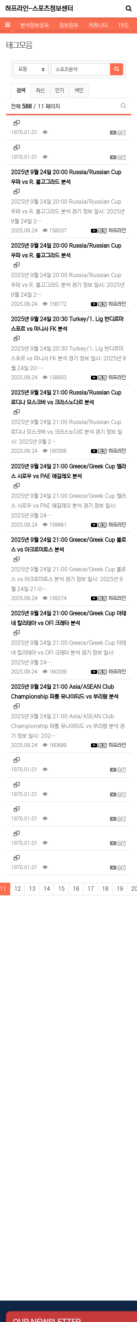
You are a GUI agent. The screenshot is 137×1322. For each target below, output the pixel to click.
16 (76, 889)
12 (17, 889)
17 (90, 889)
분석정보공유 (34, 25)
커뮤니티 (97, 25)
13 (32, 889)
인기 (59, 90)
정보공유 (68, 25)
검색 (20, 90)
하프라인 (117, 230)
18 (105, 889)
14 (46, 889)
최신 (40, 90)
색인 (79, 90)
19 (120, 889)
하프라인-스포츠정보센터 (39, 8)
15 (61, 889)
